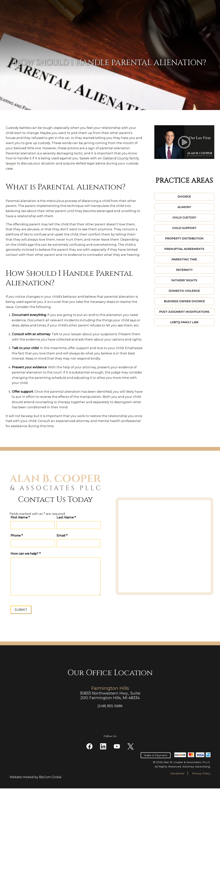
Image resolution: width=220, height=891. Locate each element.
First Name (16, 575)
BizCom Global (50, 879)
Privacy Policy (201, 875)
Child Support (184, 228)
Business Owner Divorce (184, 301)
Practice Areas (96, 26)
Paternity (184, 270)
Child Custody (184, 217)
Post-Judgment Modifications (184, 311)
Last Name (34, 575)
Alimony (184, 207)
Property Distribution (184, 238)
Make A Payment (150, 12)
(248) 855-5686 (199, 15)
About (119, 26)
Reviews (138, 26)
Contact (193, 26)
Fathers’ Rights (184, 280)
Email (34, 595)
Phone (16, 595)
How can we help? (25, 613)
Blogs (174, 26)
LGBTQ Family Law (184, 322)
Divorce (184, 196)
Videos (157, 26)
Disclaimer (177, 875)
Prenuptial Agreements (184, 249)
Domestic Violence (184, 291)
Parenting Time (184, 259)
